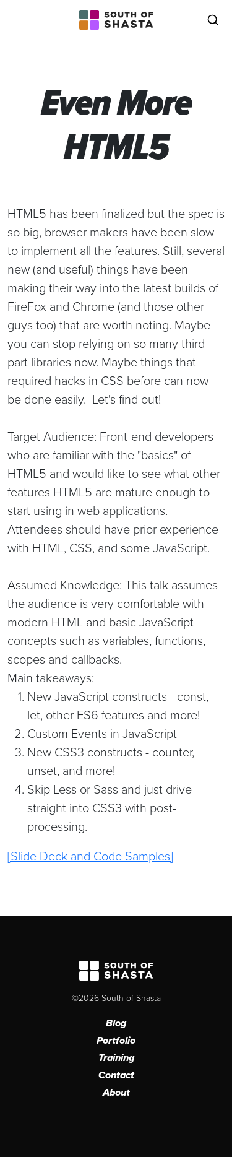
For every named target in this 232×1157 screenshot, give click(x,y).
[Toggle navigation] (19, 20)
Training (116, 1058)
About (116, 1092)
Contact (116, 1075)
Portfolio (116, 1040)
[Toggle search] (213, 20)
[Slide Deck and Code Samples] (90, 855)
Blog (116, 1023)
